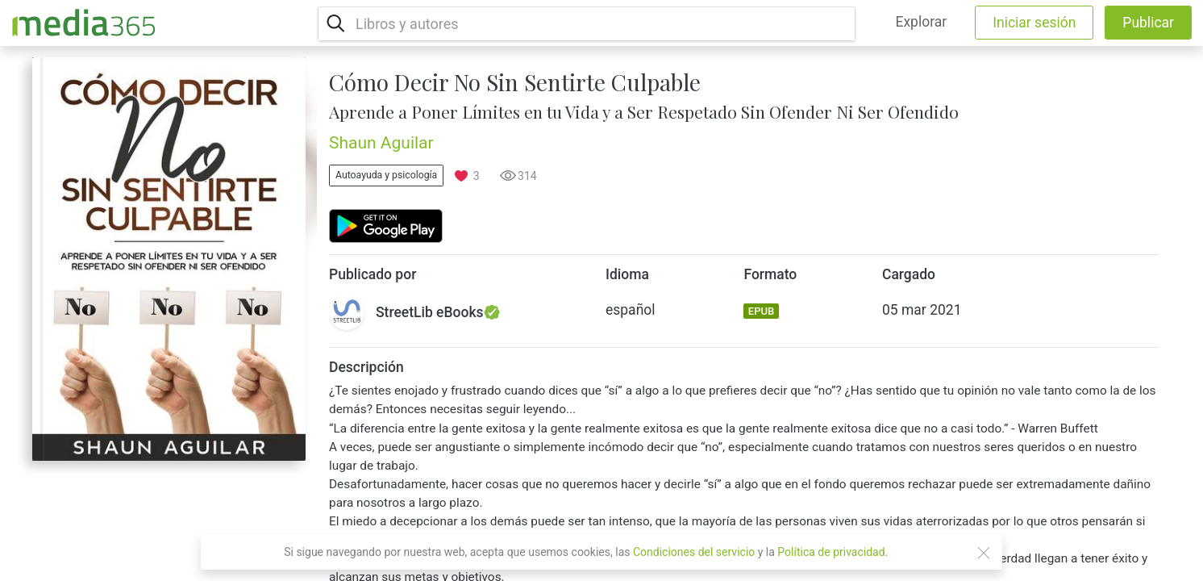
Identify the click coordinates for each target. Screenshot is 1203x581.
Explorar (921, 22)
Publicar (1148, 23)
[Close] (983, 553)
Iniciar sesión (1034, 23)
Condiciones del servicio (694, 551)
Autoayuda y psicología (386, 175)
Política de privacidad (831, 551)
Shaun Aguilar (381, 143)
